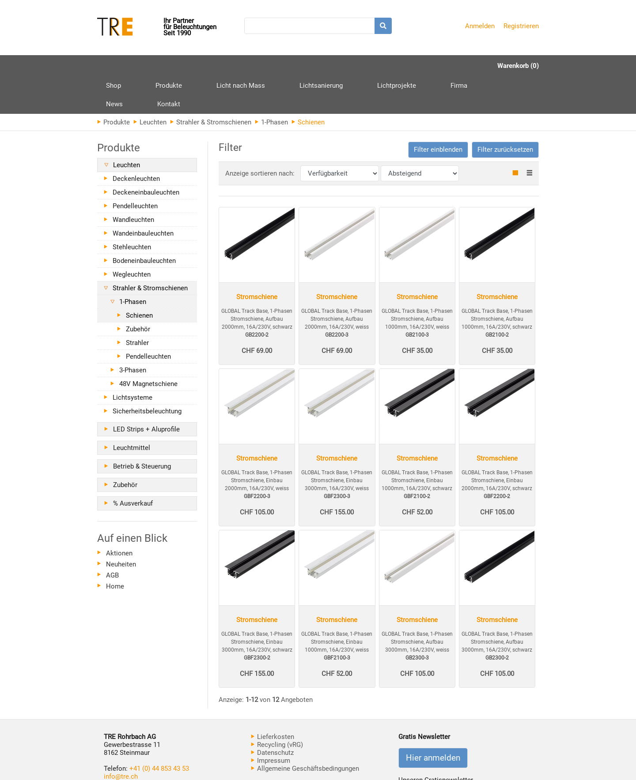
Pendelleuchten (135, 168)
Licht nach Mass (207, 66)
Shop (113, 66)
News (409, 66)
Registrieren (521, 26)
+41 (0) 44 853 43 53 (159, 731)
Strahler (137, 305)
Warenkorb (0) (518, 66)
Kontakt (446, 66)
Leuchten (150, 85)
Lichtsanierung (270, 66)
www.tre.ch (120, 747)
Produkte (152, 69)
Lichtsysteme (132, 360)
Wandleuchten (133, 182)
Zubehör (138, 292)
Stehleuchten (132, 210)
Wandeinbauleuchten (143, 196)
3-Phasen (132, 333)
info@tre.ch (121, 739)
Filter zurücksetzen (505, 112)
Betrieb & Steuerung (142, 429)
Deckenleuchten (136, 141)
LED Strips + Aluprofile (146, 392)
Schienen (139, 278)
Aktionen (119, 516)
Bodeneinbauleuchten (144, 223)
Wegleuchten (132, 237)
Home (115, 549)
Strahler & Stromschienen (210, 85)
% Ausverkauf (133, 466)
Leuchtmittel (131, 410)
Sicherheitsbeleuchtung (147, 374)
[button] (438, 112)
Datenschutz (272, 715)
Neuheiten (121, 527)
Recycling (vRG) (277, 707)
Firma (375, 66)
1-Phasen (271, 85)
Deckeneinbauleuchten (146, 155)
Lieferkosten (272, 699)
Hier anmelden (433, 720)
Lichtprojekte (329, 66)
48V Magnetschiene (148, 346)
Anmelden (480, 26)
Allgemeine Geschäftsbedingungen (305, 731)
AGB (112, 538)
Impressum (270, 723)
